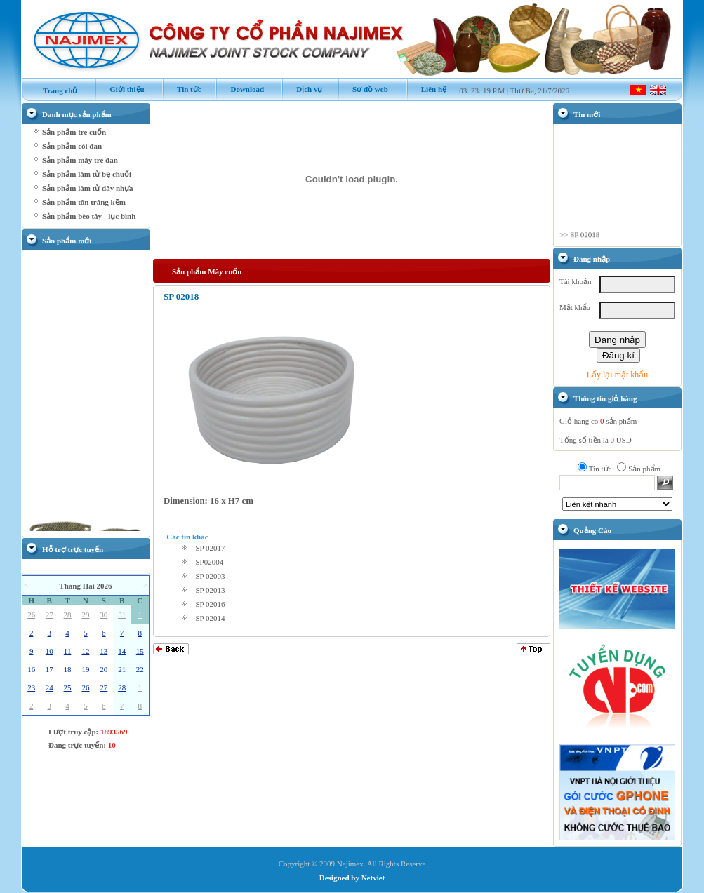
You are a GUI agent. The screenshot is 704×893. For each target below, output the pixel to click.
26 (31, 614)
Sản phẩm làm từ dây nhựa (87, 188)
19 (85, 669)
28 (68, 614)
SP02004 (209, 562)
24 (49, 687)
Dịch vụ (301, 89)
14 (122, 651)
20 (103, 669)
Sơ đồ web (363, 89)
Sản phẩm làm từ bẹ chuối (86, 174)
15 (140, 651)
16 (31, 669)
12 (85, 651)
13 (103, 651)
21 (122, 669)
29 (85, 614)
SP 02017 (210, 548)
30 (103, 614)
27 (49, 614)
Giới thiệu (120, 89)
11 (68, 651)
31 (122, 614)
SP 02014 (210, 618)
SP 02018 (584, 238)
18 (68, 669)
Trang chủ (53, 90)
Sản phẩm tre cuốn (74, 132)
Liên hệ (426, 89)
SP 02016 (210, 604)
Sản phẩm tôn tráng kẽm (84, 202)
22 (140, 669)
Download (239, 89)
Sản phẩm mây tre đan (80, 160)
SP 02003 (210, 576)
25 (68, 687)
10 (49, 651)
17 (49, 669)
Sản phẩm (644, 468)
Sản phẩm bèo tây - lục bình (88, 216)
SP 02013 (210, 590)
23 (31, 687)
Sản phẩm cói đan (72, 146)
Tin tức (181, 89)
